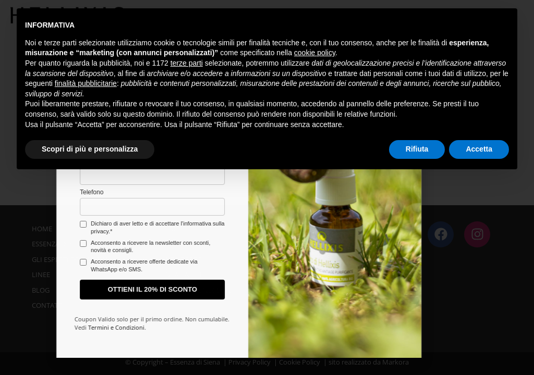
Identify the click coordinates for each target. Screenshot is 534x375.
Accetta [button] (479, 149)
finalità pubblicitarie (86, 83)
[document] (267, 187)
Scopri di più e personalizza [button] (90, 149)
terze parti (187, 63)
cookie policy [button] (314, 52)
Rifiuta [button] (417, 149)
